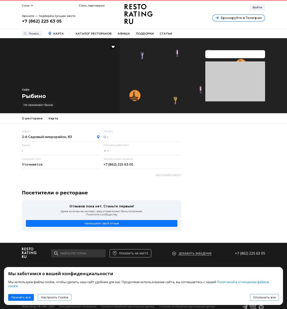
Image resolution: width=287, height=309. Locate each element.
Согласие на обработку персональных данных (187, 306)
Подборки (145, 33)
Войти (257, 7)
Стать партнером (91, 5)
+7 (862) (118, 164)
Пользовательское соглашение (77, 306)
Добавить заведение (195, 253)
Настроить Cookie (54, 297)
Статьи (166, 33)
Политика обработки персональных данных (127, 306)
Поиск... (32, 33)
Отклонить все (264, 297)
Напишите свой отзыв (102, 223)
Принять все (21, 297)
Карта (56, 33)
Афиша (124, 33)
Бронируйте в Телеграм (238, 18)
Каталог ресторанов (94, 33)
